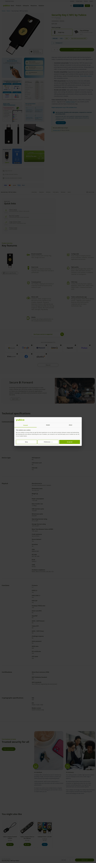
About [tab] (70, 425)
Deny (26, 442)
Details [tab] (48, 425)
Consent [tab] (25, 425)
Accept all (69, 442)
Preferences (48, 442)
